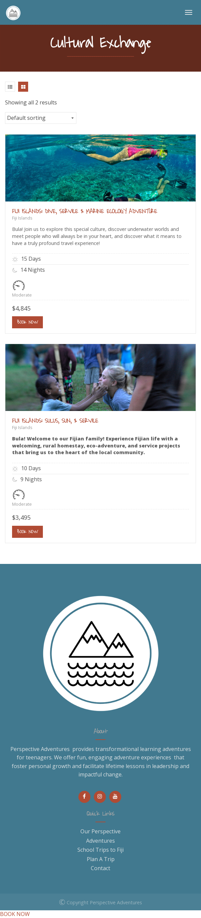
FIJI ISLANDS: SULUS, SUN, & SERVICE (55, 421)
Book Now (27, 322)
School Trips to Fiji (100, 849)
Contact (100, 868)
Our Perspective (100, 831)
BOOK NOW (15, 914)
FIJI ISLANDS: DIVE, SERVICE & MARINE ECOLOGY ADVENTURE (84, 211)
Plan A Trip (101, 859)
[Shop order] (40, 118)
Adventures (100, 840)
